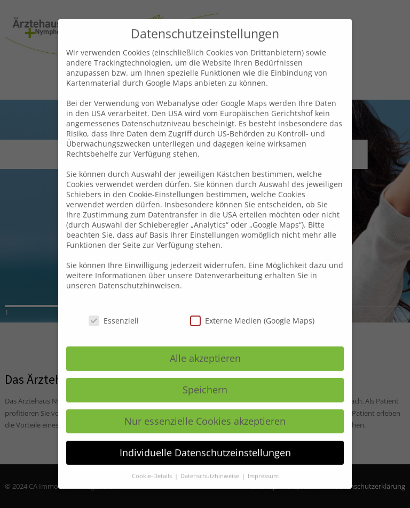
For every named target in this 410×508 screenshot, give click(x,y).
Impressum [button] (263, 464)
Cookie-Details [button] (153, 464)
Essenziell (114, 309)
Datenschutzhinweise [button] (210, 464)
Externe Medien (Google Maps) (252, 309)
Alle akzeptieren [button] (205, 346)
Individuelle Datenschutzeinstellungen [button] (205, 440)
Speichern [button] (205, 378)
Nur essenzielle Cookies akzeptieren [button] (205, 409)
